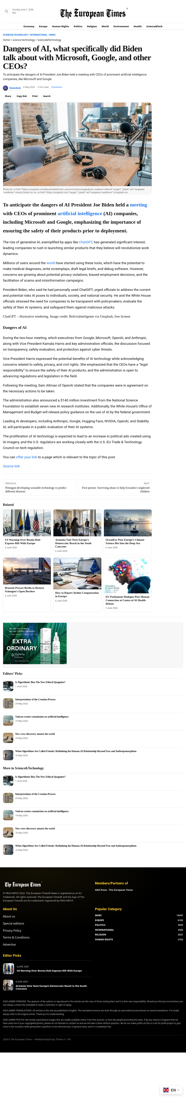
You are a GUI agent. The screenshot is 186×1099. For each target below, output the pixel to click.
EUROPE (99, 920)
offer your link (26, 457)
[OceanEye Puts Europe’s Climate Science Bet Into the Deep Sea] (128, 522)
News (52, 35)
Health (138, 26)
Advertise (9, 944)
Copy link (22, 96)
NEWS (98, 915)
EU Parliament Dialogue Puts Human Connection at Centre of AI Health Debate (127, 600)
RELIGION (100, 934)
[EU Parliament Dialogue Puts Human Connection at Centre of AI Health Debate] (128, 576)
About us (9, 916)
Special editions (13, 923)
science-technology (24, 40)
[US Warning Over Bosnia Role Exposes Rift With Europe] (27, 522)
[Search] (6, 11)
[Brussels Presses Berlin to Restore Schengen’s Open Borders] (27, 571)
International (38, 35)
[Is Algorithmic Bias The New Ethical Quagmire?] (8, 686)
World (105, 26)
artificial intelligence (80, 213)
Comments (56, 87)
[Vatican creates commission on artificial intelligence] (8, 721)
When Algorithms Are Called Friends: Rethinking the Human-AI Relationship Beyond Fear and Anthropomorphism (75, 751)
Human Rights (60, 26)
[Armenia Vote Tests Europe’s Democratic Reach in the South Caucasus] (77, 522)
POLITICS (100, 925)
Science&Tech (154, 26)
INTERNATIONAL (104, 929)
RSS (14, 12)
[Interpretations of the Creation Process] (8, 703)
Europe (43, 26)
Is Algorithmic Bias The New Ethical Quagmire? (40, 682)
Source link (11, 466)
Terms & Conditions (16, 937)
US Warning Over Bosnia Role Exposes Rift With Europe (49, 970)
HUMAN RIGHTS (104, 939)
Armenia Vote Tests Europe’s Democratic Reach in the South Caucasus (73, 543)
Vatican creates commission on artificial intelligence (42, 716)
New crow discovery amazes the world (35, 734)
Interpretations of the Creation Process (35, 699)
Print (35, 96)
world (50, 263)
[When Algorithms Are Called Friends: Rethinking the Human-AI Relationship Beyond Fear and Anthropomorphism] (8, 755)
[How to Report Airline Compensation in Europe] (77, 574)
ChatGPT (85, 242)
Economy (29, 26)
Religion (92, 26)
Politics (78, 26)
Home (6, 40)
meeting (138, 205)
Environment (121, 26)
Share (8, 96)
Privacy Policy (12, 931)
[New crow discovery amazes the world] (8, 738)
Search (46, 96)
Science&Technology (15, 35)
